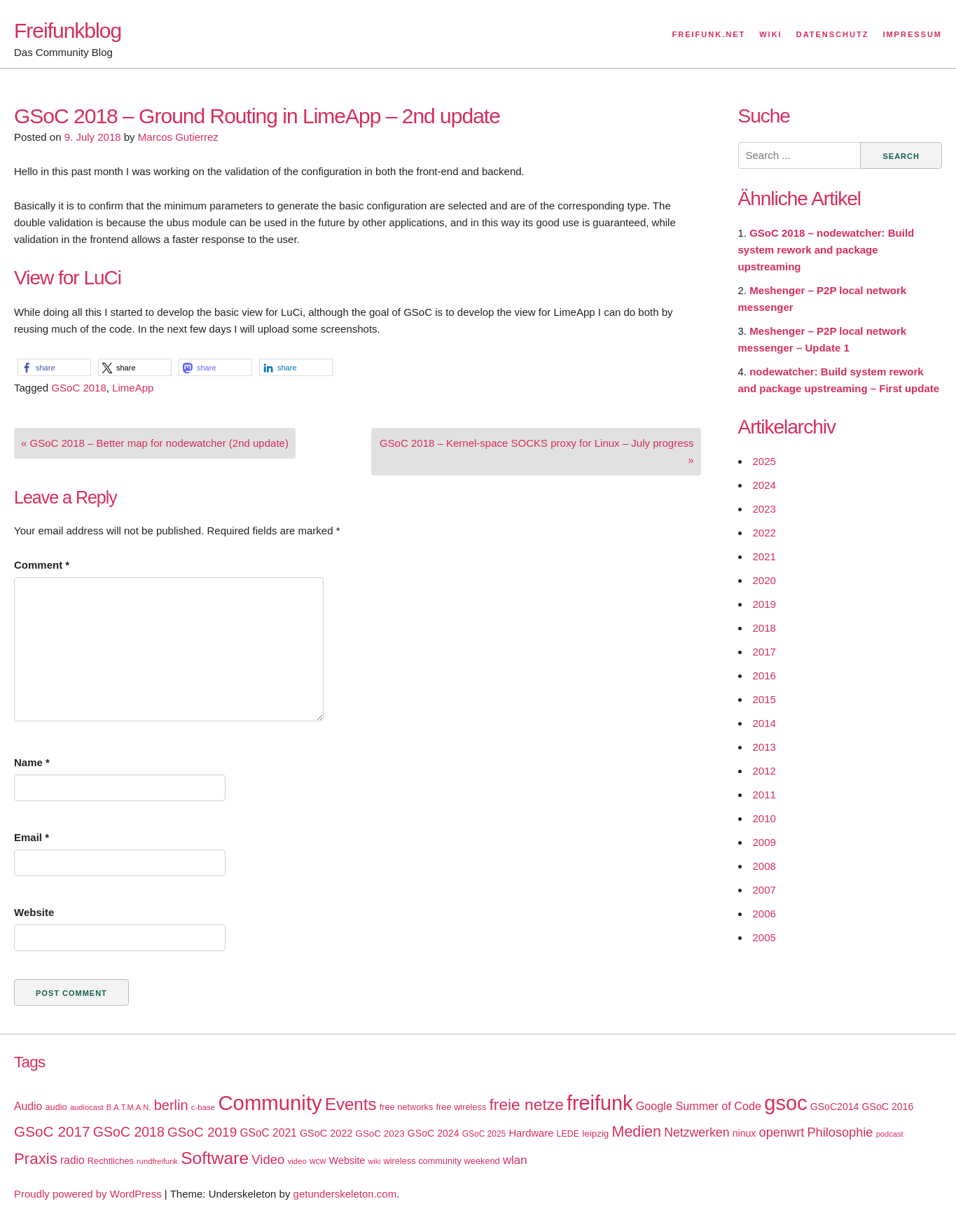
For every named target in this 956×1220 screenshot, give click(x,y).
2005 (764, 937)
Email (31, 837)
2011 (764, 794)
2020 (764, 580)
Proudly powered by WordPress (88, 1194)
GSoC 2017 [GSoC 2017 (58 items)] (52, 1131)
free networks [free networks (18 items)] (407, 1107)
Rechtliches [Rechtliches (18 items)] (111, 1161)
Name (32, 762)
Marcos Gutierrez (178, 137)
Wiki (770, 34)
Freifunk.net (709, 34)
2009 (764, 842)
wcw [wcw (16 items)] (318, 1161)
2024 (764, 485)
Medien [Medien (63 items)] (636, 1131)
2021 (764, 556)
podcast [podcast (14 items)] (889, 1134)
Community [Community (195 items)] (269, 1102)
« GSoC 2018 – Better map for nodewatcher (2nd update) (155, 443)
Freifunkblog (67, 30)
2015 (764, 699)
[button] (54, 367)
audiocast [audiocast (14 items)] (87, 1107)
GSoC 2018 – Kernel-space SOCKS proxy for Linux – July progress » (537, 451)
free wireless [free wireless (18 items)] (461, 1107)
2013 (764, 747)
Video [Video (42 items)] (267, 1159)
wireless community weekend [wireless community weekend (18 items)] (442, 1161)
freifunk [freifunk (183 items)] (600, 1103)
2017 (764, 652)
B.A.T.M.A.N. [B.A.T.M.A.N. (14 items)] (128, 1107)
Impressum (912, 34)
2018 (764, 628)
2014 (764, 723)
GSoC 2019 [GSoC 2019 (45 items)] (202, 1132)
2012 (764, 771)
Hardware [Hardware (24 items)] (530, 1133)
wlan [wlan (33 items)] (515, 1160)
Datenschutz (832, 34)
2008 (764, 866)
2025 (764, 461)
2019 (764, 604)
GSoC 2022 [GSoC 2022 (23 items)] (326, 1133)
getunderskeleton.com (345, 1194)
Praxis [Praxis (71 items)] (35, 1158)
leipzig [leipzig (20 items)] (595, 1133)
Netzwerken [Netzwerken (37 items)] (696, 1132)
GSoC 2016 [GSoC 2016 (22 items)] (888, 1106)
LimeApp (132, 388)
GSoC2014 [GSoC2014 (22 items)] (834, 1106)
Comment (41, 565)
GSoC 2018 (78, 388)
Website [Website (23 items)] (347, 1160)
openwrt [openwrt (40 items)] (782, 1132)
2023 (764, 509)
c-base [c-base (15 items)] (203, 1107)
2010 (764, 818)
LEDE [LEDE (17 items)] (568, 1134)
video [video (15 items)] (297, 1161)
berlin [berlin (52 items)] (171, 1105)
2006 (764, 914)
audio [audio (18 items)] (56, 1107)
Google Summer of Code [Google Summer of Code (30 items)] (698, 1106)
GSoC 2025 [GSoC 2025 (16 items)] (484, 1134)
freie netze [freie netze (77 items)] (526, 1104)
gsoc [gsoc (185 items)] (785, 1103)
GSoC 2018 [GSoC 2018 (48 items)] (129, 1131)
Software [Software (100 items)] (215, 1158)
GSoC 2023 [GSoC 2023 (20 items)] (379, 1133)
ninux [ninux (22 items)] (744, 1133)
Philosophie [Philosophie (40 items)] (840, 1132)
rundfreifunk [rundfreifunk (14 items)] (157, 1161)
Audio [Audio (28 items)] (28, 1106)
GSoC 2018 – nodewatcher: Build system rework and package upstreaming (826, 249)
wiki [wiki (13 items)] (374, 1161)
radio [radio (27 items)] (72, 1160)
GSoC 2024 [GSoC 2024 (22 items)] (433, 1133)
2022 (764, 533)
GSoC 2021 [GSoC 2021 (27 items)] (268, 1133)
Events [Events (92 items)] (351, 1104)
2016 (764, 675)
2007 (764, 890)
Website (34, 912)
